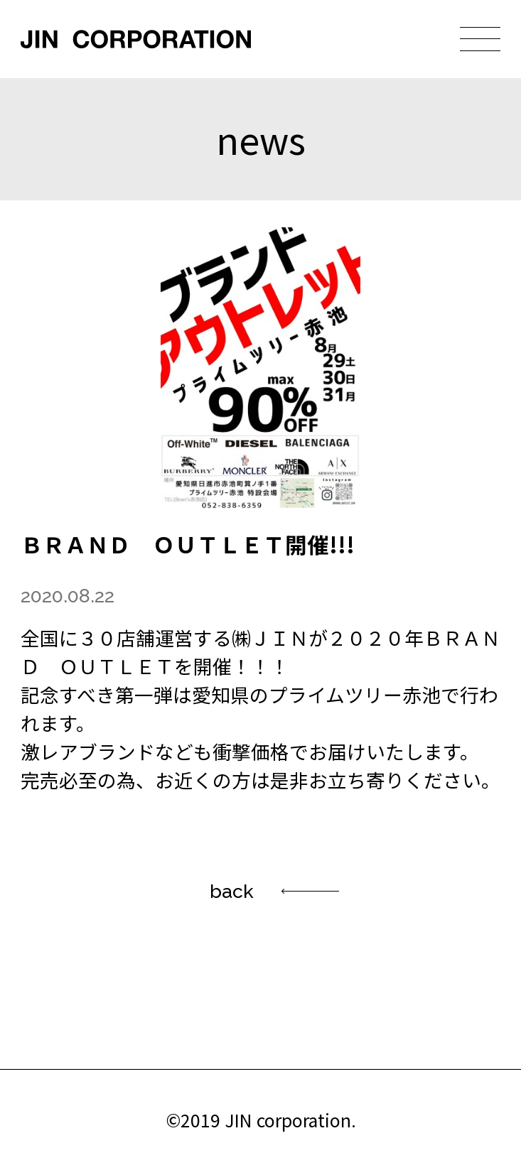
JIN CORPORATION (136, 39)
